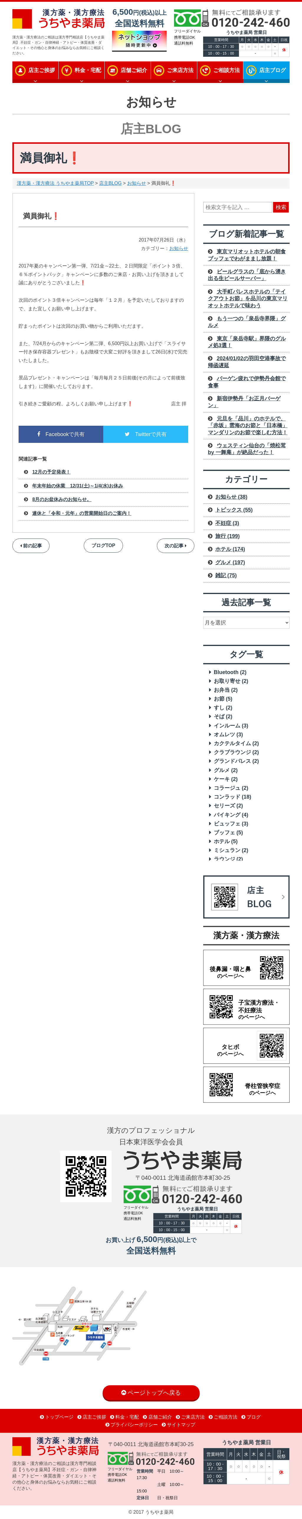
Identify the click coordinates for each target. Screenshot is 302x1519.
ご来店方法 (180, 70)
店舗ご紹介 (134, 70)
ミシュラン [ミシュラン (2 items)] (231, 850)
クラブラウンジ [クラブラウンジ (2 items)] (236, 752)
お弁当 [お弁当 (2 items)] (226, 690)
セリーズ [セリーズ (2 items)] (228, 806)
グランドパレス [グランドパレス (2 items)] (236, 761)
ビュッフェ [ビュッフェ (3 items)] (231, 824)
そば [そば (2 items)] (223, 716)
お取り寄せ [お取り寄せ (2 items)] (231, 681)
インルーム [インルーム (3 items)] (231, 726)
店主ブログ (272, 70)
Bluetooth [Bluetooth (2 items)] (230, 672)
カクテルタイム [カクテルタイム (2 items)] (236, 743)
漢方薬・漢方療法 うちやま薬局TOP (55, 183)
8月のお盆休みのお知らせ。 (61, 499)
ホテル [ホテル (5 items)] (226, 841)
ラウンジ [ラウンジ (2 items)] (228, 859)
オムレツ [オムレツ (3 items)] (228, 735)
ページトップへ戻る (151, 1392)
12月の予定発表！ (51, 471)
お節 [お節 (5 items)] (223, 699)
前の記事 (31, 545)
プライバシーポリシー (131, 1424)
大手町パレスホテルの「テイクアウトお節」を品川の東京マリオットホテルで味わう (248, 299)
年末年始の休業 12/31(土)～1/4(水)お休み (77, 485)
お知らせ (136, 183)
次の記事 (175, 545)
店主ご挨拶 (41, 70)
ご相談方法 (226, 70)
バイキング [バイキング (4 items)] (231, 815)
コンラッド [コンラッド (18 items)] (232, 797)
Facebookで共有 (61, 434)
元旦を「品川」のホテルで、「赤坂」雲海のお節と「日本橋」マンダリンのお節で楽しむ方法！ (248, 425)
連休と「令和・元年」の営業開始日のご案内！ (81, 513)
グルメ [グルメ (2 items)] (226, 770)
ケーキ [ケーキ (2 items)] (226, 779)
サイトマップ (178, 1424)
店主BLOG (110, 183)
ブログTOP (103, 545)
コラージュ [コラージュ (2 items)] (231, 788)
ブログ (251, 1417)
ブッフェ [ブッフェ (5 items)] (228, 833)
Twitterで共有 (146, 434)
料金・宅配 (88, 70)
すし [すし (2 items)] (223, 708)
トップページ (56, 1417)
